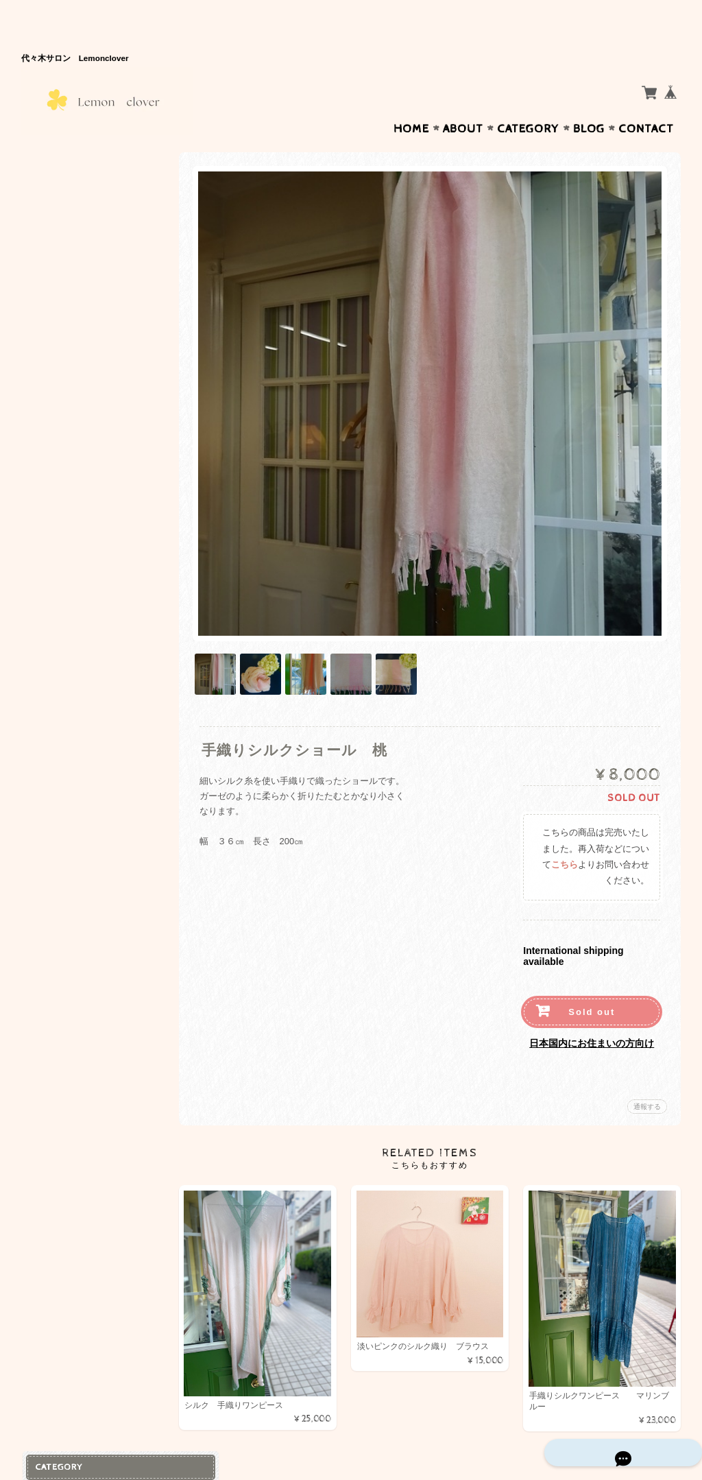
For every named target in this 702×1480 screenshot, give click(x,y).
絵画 (47, 219)
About (463, 102)
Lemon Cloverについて (86, 350)
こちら (564, 825)
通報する (647, 1065)
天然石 (51, 273)
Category (528, 102)
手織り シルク (74, 169)
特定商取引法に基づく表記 (91, 431)
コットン (59, 194)
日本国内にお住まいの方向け (591, 1001)
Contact (646, 102)
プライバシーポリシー (83, 404)
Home (411, 102)
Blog (589, 102)
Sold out (591, 971)
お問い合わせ (66, 376)
